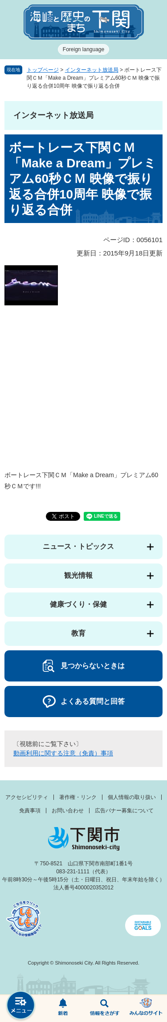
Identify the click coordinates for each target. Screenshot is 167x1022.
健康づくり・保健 (78, 604)
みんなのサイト (146, 1008)
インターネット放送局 (91, 70)
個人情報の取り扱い (132, 797)
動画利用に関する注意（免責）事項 (63, 753)
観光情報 (78, 575)
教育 (78, 633)
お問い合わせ (68, 810)
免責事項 (30, 810)
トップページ (43, 70)
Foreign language (83, 49)
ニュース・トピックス (78, 546)
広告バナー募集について (124, 810)
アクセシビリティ (26, 797)
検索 (105, 1008)
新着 (63, 1008)
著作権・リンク (78, 797)
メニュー (21, 1006)
